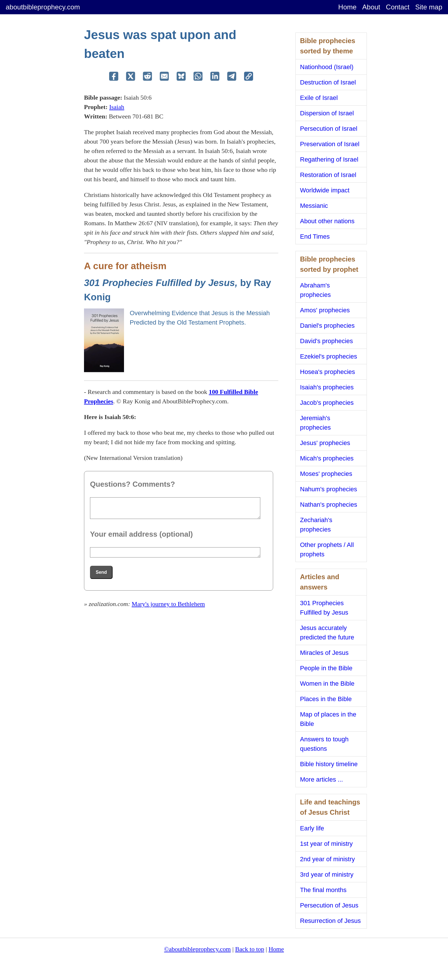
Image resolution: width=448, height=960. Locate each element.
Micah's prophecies (327, 458)
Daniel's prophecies (327, 325)
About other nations (327, 221)
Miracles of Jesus (324, 652)
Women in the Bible (327, 683)
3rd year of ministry (326, 874)
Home (347, 7)
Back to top (249, 949)
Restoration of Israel (328, 174)
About (371, 7)
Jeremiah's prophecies (315, 422)
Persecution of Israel (328, 128)
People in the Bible (326, 668)
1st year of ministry (326, 843)
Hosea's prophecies (327, 371)
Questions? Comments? (132, 484)
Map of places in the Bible (328, 719)
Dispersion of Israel (327, 113)
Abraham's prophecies (315, 290)
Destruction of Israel (328, 82)
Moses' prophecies (326, 473)
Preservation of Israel (329, 144)
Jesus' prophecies (325, 442)
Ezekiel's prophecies (328, 356)
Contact (398, 7)
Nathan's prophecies (328, 504)
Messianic (314, 205)
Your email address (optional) (141, 534)
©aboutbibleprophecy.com (197, 949)
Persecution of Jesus (329, 905)
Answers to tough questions (324, 744)
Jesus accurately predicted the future (327, 632)
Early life (312, 828)
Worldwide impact (324, 190)
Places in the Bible (326, 699)
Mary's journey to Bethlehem (168, 603)
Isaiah (116, 106)
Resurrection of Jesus (330, 920)
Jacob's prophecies (327, 402)
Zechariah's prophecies (316, 524)
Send (101, 572)
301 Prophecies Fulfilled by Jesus (324, 607)
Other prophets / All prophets (327, 549)
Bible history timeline (329, 764)
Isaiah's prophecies (327, 387)
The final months (323, 889)
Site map (428, 7)
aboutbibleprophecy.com (43, 7)
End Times (315, 236)
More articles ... (321, 779)
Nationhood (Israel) (326, 67)
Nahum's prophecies (328, 489)
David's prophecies (326, 341)
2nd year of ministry (327, 859)
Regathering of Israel (329, 159)
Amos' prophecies (325, 310)
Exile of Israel (319, 97)
